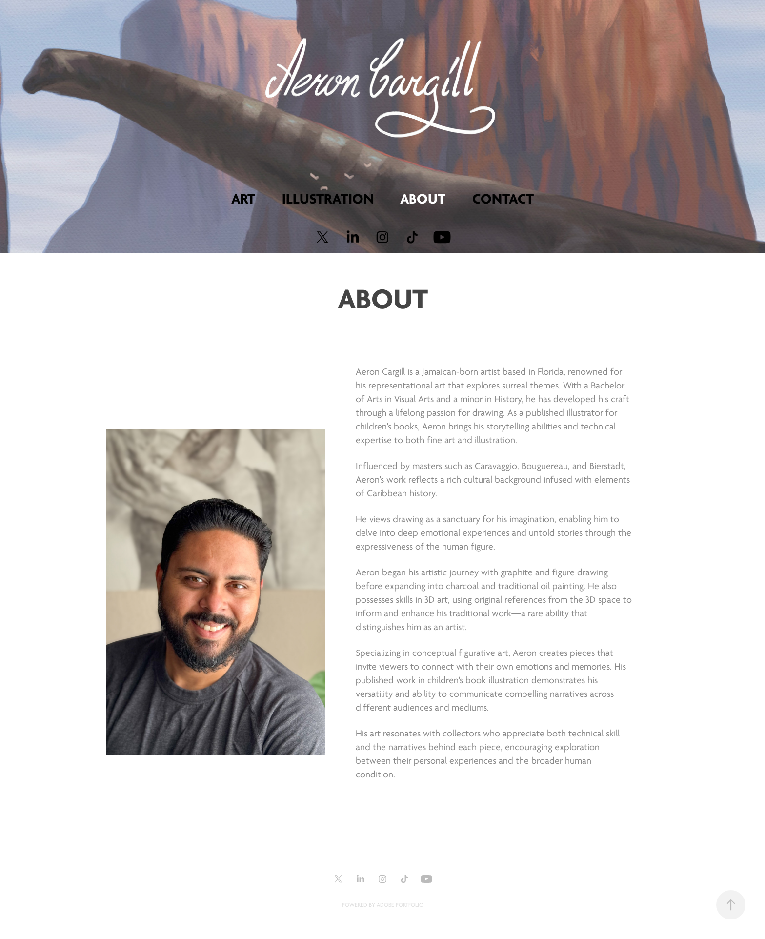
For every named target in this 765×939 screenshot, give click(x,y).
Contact (503, 199)
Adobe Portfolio (400, 905)
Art (243, 199)
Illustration (328, 199)
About (422, 199)
